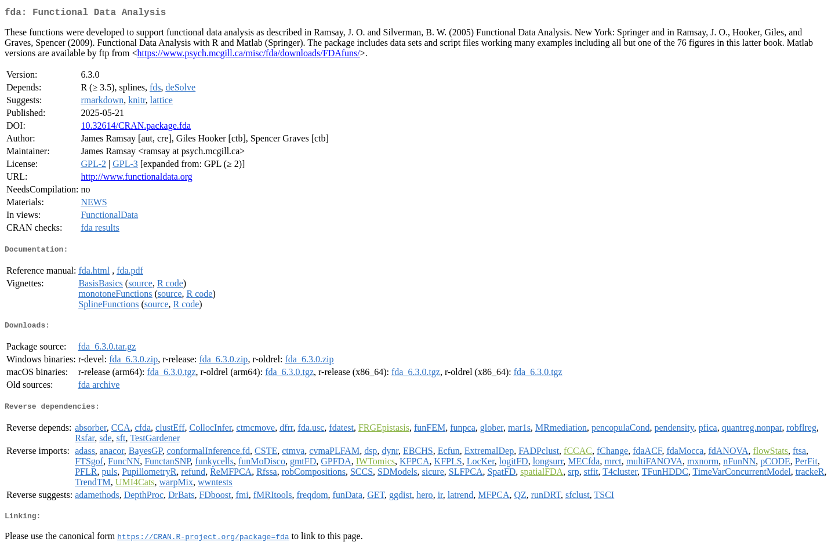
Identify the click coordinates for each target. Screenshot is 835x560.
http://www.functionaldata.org (136, 179)
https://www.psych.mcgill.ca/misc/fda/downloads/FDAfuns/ (248, 55)
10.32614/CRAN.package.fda (136, 128)
